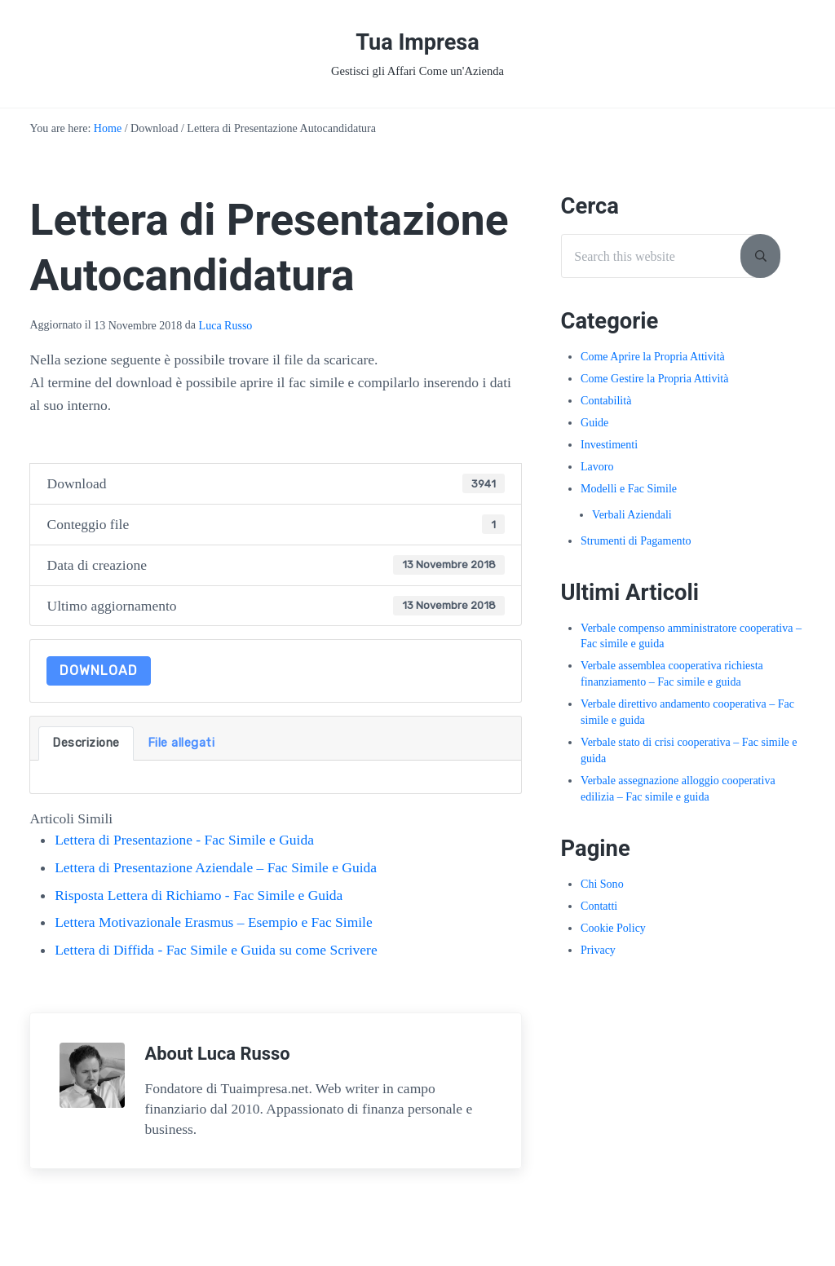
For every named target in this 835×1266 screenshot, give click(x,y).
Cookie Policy (613, 930)
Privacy (598, 951)
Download (99, 672)
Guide (594, 424)
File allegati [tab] (181, 744)
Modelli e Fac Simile (629, 490)
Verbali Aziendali (632, 516)
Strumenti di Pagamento (636, 542)
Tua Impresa (417, 43)
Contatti (599, 908)
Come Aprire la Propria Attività (653, 358)
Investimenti (609, 446)
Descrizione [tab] (86, 744)
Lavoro (597, 468)
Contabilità (606, 402)
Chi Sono (602, 886)
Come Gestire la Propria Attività (654, 380)
